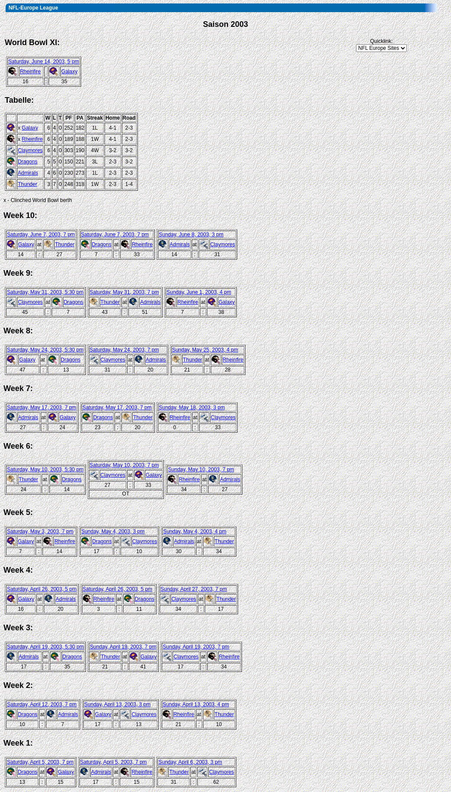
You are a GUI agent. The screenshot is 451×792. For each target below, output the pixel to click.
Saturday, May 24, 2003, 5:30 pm (45, 350)
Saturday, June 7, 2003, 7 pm (41, 234)
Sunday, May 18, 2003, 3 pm (192, 407)
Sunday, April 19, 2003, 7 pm (123, 647)
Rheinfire (30, 71)
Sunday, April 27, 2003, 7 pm (193, 589)
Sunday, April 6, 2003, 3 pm (190, 762)
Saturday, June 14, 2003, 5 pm (43, 62)
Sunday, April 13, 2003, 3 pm (117, 704)
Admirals (28, 173)
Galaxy (69, 71)
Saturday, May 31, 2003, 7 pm (124, 292)
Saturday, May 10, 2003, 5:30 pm (45, 469)
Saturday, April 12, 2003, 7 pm (42, 704)
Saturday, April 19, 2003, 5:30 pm (45, 647)
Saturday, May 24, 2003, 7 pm (124, 350)
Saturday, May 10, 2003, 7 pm (124, 465)
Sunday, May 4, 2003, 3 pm (112, 531)
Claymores (30, 150)
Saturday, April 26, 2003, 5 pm (42, 589)
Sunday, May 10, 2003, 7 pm (201, 469)
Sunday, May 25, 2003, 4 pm (205, 350)
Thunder (27, 184)
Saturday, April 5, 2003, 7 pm (40, 762)
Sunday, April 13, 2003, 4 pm (196, 704)
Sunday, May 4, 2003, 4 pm (194, 531)
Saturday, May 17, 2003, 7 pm (41, 407)
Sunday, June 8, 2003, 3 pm (191, 234)
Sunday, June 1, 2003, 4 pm (199, 292)
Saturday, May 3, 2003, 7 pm (40, 531)
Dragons (27, 162)
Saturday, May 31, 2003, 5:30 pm (45, 292)
